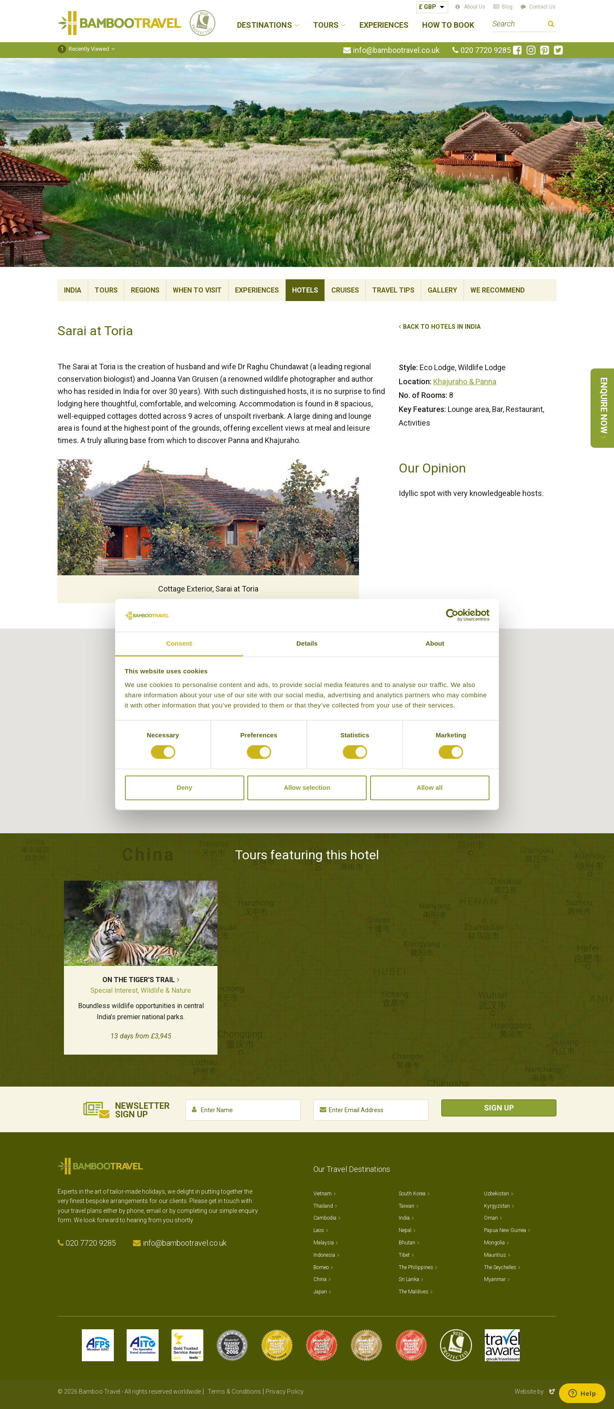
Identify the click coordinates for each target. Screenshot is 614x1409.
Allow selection (307, 787)
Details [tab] (307, 643)
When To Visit (197, 290)
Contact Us (542, 7)
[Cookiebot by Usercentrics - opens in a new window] (452, 615)
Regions (145, 290)
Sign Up (499, 1107)
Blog (507, 7)
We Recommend (497, 290)
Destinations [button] (264, 25)
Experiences (383, 25)
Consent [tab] (179, 643)
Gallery (442, 290)
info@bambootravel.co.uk (396, 50)
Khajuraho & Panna (464, 381)
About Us (474, 7)
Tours (106, 290)
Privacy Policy (285, 1391)
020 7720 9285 (485, 50)
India (72, 290)
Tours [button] (326, 25)
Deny (184, 787)
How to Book (448, 25)
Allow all (430, 787)
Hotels (305, 290)
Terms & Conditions (234, 1391)
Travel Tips (393, 290)
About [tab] (435, 643)
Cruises (345, 290)
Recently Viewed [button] (83, 49)
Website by (535, 1391)
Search (551, 25)
